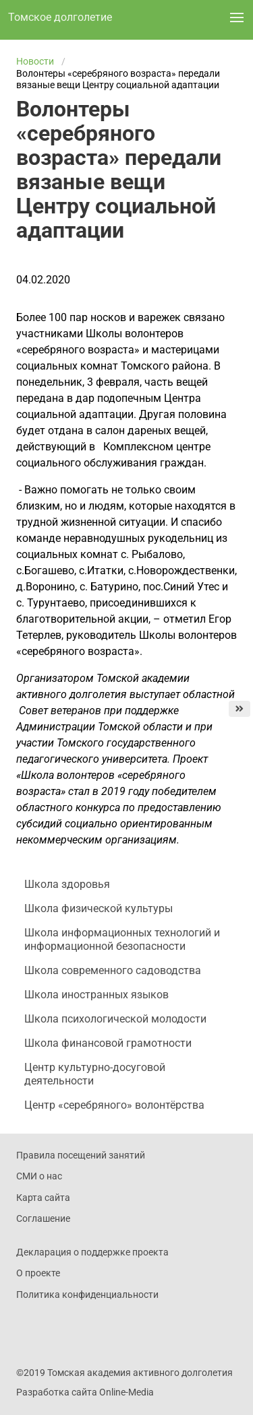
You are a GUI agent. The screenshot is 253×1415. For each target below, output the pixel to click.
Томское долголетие (60, 17)
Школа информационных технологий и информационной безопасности (122, 939)
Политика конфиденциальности (87, 1294)
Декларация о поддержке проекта (92, 1252)
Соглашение (43, 1218)
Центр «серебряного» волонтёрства (114, 1105)
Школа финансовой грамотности (108, 1043)
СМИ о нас (39, 1176)
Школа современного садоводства (112, 970)
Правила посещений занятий (80, 1155)
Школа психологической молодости (115, 1018)
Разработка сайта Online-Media (85, 1392)
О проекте (38, 1273)
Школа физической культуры (98, 908)
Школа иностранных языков (96, 994)
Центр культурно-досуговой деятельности (94, 1074)
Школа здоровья (67, 884)
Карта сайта (43, 1197)
